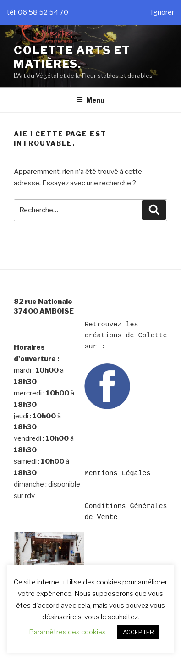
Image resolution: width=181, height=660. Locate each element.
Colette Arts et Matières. (72, 56)
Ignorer (162, 12)
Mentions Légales (117, 472)
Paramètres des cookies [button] (67, 632)
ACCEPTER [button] (138, 632)
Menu (90, 100)
